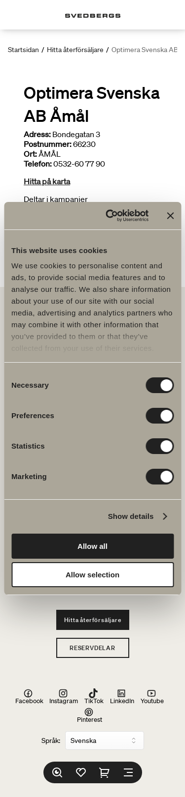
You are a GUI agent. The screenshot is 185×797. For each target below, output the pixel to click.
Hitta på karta (47, 181)
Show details (131, 516)
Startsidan (23, 49)
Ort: (30, 154)
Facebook (29, 696)
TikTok (94, 696)
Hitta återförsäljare (75, 49)
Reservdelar (92, 648)
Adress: (37, 134)
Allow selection (92, 574)
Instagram (63, 696)
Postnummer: (48, 144)
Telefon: (38, 164)
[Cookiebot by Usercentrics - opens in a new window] (110, 215)
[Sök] (57, 772)
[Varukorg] (105, 772)
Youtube (152, 696)
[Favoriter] (81, 772)
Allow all (92, 546)
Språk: (50, 740)
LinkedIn (122, 696)
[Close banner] (170, 215)
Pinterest (89, 715)
